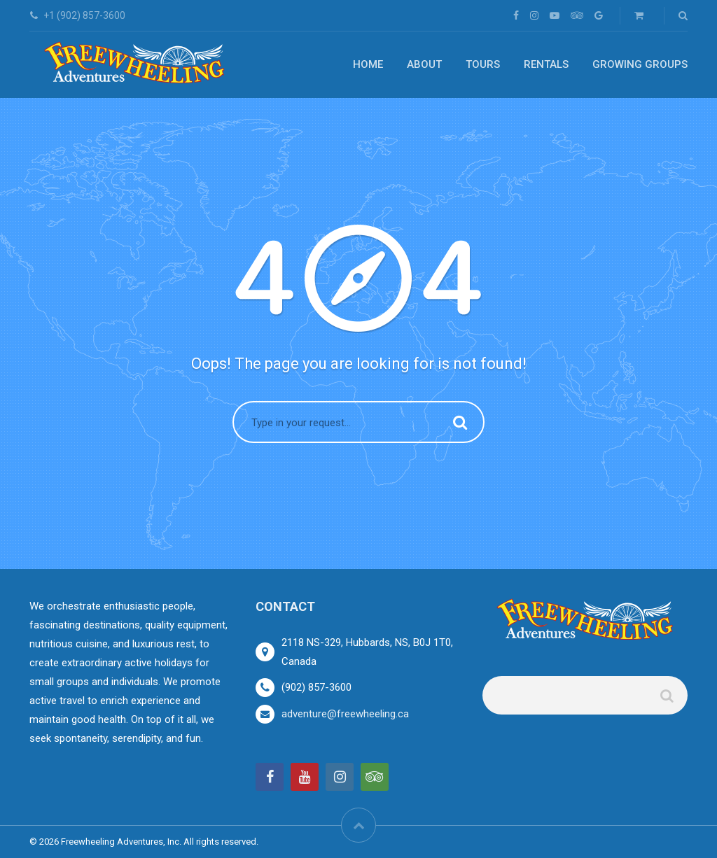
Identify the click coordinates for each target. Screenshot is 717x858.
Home (368, 64)
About (424, 64)
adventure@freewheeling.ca (345, 714)
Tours (483, 64)
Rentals (546, 64)
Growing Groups (640, 64)
